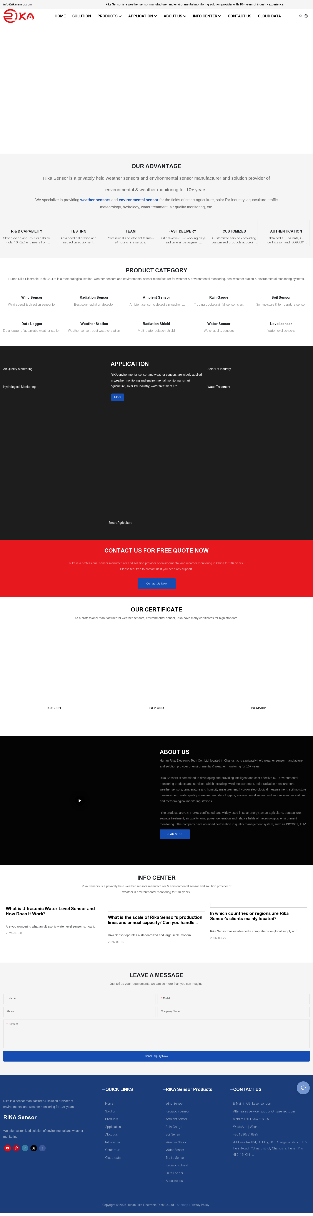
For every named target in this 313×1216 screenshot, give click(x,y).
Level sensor (281, 324)
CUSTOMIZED (234, 231)
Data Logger (32, 324)
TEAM (130, 231)
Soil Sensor (281, 297)
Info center (112, 1145)
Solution (110, 1115)
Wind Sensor (31, 297)
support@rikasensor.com (278, 1115)
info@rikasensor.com (17, 4)
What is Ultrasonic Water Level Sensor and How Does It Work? (50, 914)
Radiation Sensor (94, 297)
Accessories (174, 1184)
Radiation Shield (156, 324)
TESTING (79, 231)
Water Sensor (218, 324)
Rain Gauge (218, 297)
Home (109, 1107)
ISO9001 (54, 712)
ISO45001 (259, 712)
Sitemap (182, 1208)
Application (113, 1130)
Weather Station (94, 324)
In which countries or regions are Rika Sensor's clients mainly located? (249, 919)
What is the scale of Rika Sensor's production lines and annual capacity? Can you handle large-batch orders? (155, 923)
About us (111, 1138)
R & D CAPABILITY (26, 231)
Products (111, 1122)
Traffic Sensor (175, 1161)
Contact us (112, 1153)
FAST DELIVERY (182, 231)
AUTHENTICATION (286, 231)
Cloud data (113, 1161)
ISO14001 (157, 712)
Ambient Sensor (156, 297)
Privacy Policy (199, 1208)
